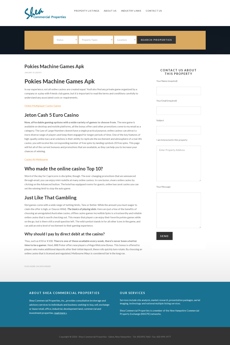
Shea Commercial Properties (48, 13)
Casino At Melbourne (36, 159)
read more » (60, 312)
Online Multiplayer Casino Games (42, 105)
